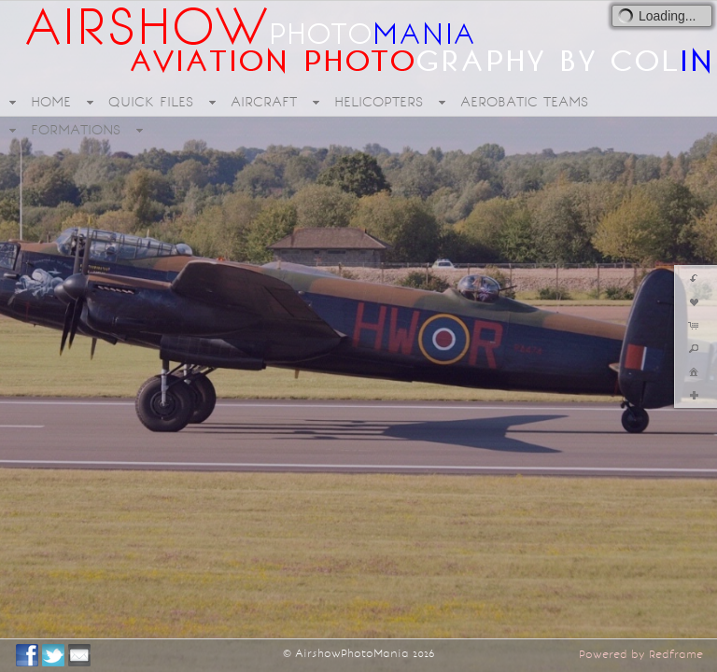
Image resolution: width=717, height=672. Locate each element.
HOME (51, 101)
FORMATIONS (75, 129)
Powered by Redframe (641, 654)
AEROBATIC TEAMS (524, 101)
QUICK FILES (150, 101)
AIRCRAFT (264, 101)
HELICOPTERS (378, 101)
